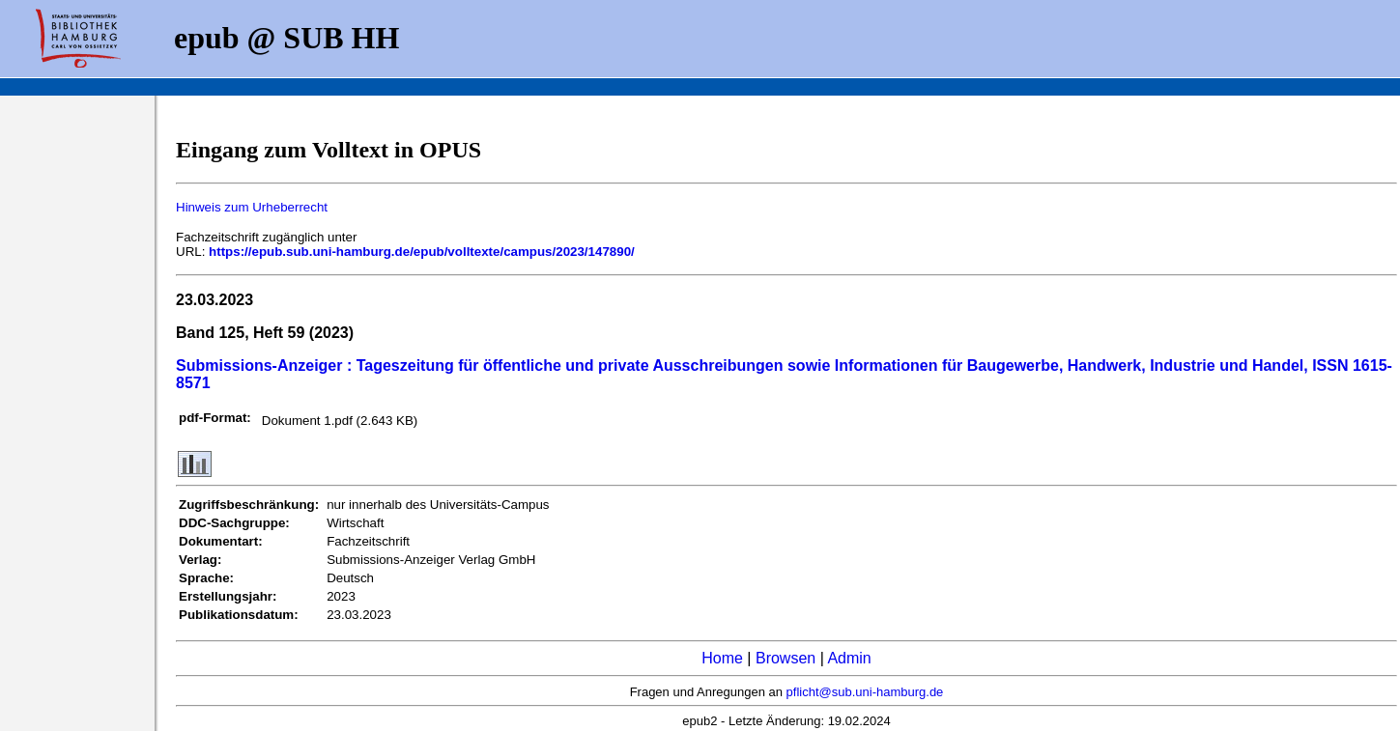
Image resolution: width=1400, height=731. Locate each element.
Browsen (785, 658)
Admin (849, 658)
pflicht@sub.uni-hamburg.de (865, 692)
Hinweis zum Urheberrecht (252, 207)
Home (722, 658)
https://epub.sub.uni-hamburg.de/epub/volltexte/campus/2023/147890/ (422, 251)
